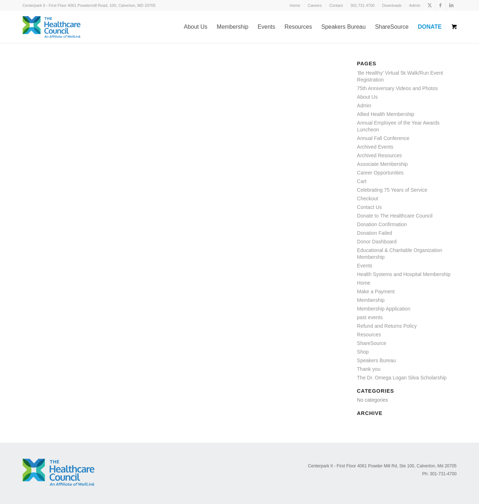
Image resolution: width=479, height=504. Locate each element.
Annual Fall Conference (383, 138)
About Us (367, 97)
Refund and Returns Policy (387, 326)
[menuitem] (295, 5)
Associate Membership (382, 164)
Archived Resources (379, 155)
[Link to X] (429, 5)
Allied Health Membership (385, 114)
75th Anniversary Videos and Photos (397, 88)
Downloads (391, 5)
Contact (336, 5)
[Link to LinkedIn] (451, 5)
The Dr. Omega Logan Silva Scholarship (402, 378)
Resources (369, 334)
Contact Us (369, 207)
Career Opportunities (380, 173)
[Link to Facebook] (440, 5)
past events (370, 317)
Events (364, 266)
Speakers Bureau (376, 360)
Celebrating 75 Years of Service (392, 190)
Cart (361, 181)
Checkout (367, 198)
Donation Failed (374, 233)
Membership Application (383, 309)
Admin (414, 5)
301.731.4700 (363, 5)
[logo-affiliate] (51, 27)
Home (295, 5)
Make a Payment (376, 291)
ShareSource (371, 343)
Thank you (368, 369)
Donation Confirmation (382, 224)
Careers (315, 5)
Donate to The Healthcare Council (395, 216)
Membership (371, 300)
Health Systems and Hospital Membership (404, 274)
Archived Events (375, 147)
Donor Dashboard (377, 241)
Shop (363, 352)
